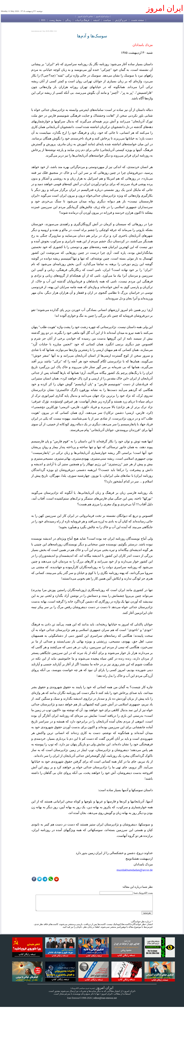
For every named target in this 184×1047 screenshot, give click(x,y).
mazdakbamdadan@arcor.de (135, 870)
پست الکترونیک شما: (143, 893)
